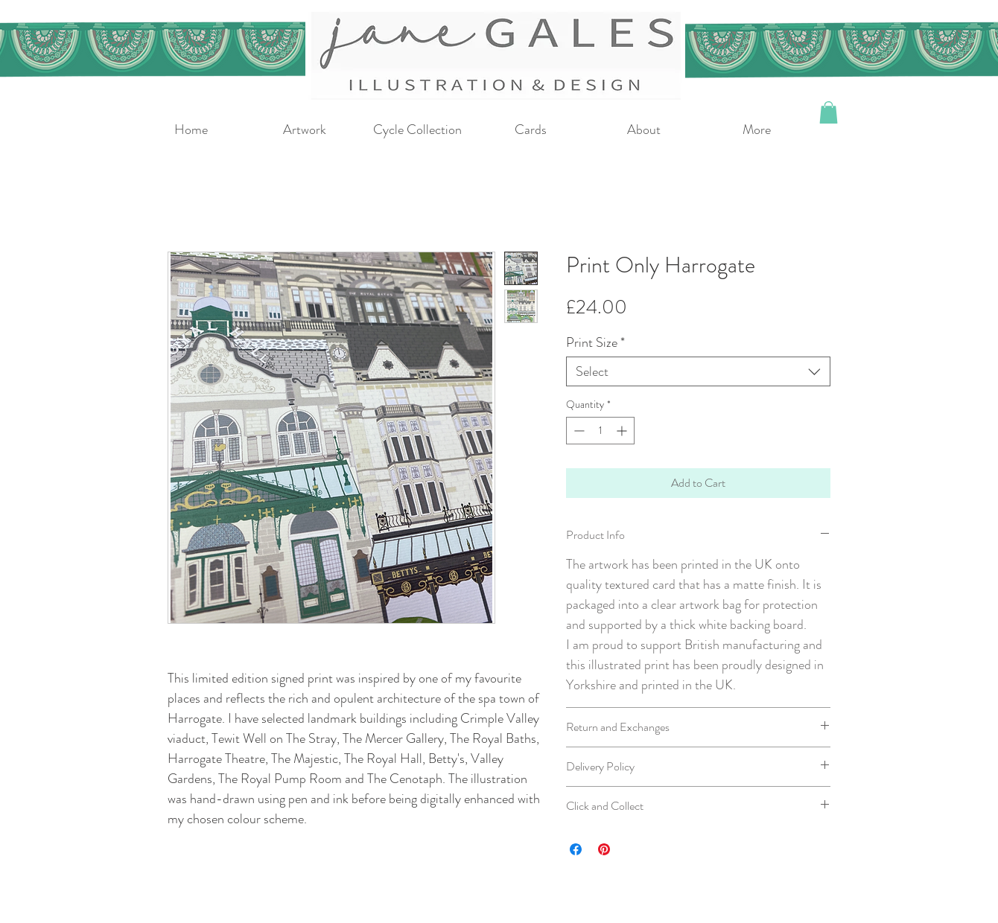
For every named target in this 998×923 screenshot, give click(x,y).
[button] (828, 112)
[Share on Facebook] (576, 849)
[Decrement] (577, 431)
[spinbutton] (600, 431)
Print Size (595, 342)
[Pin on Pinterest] (604, 849)
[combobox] (698, 371)
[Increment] (623, 431)
